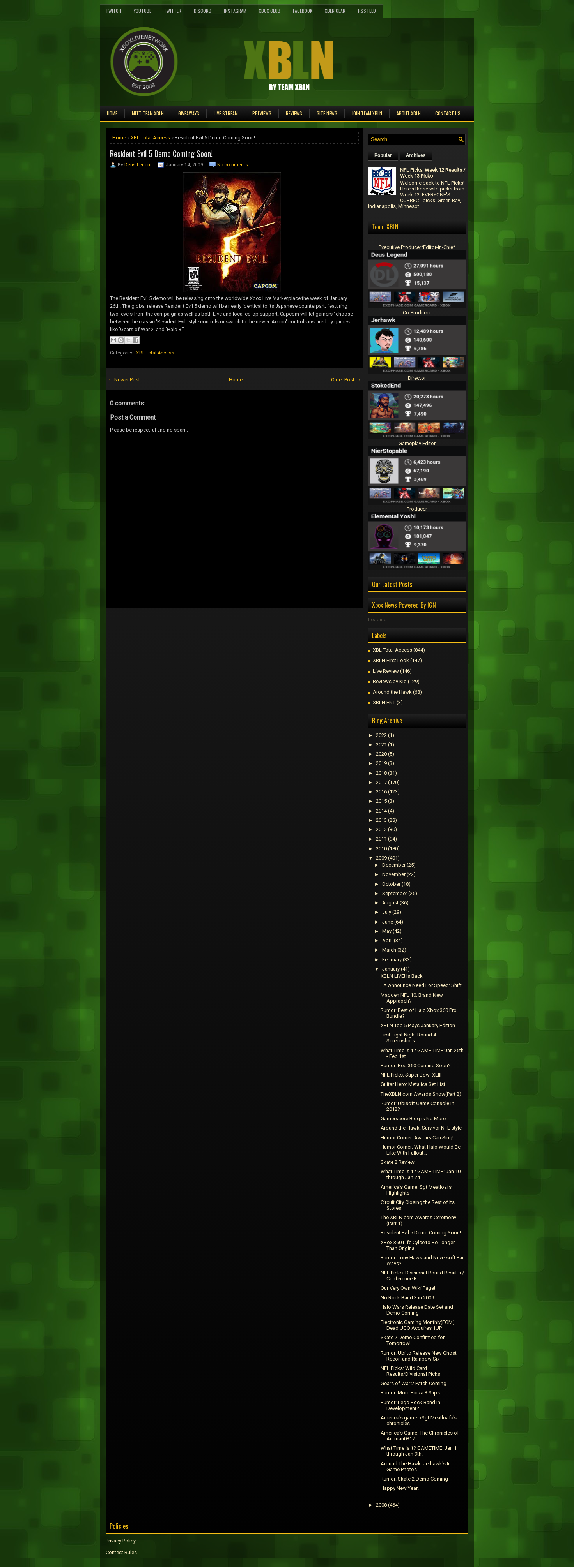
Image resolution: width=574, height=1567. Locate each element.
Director (417, 378)
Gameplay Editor (417, 443)
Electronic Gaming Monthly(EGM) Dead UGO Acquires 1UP (418, 1325)
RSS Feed (367, 10)
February (392, 959)
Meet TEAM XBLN (148, 113)
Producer (417, 509)
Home (112, 113)
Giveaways (188, 113)
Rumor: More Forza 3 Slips (410, 1393)
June (387, 922)
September (394, 893)
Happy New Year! (400, 1488)
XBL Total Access (150, 138)
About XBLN (409, 113)
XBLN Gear (335, 10)
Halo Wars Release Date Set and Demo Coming (417, 1310)
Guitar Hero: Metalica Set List (413, 1084)
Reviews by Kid (390, 681)
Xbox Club (269, 10)
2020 (381, 754)
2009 (381, 858)
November (394, 874)
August (390, 903)
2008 (381, 1505)
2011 (381, 839)
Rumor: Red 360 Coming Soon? (416, 1065)
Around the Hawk (392, 692)
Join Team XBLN (367, 113)
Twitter (172, 10)
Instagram (235, 10)
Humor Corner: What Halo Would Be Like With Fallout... (421, 1150)
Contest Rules (121, 1552)
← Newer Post (124, 379)
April (387, 940)
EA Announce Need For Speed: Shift (421, 985)
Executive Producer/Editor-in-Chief (417, 247)
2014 (381, 811)
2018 (381, 773)
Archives (416, 155)
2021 (381, 744)
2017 (381, 782)
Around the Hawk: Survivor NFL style (421, 1128)
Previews (261, 113)
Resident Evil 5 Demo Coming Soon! (161, 153)
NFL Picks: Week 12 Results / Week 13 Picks (432, 173)
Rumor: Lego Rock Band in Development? (410, 1405)
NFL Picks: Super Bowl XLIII (411, 1075)
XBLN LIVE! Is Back (402, 976)
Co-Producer (417, 313)
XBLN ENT (384, 702)
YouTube (142, 10)
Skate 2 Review (398, 1162)
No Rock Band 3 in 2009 (407, 1298)
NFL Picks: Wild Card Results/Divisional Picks (410, 1371)
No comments (232, 164)
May (387, 931)
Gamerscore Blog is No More (413, 1118)
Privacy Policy (121, 1541)
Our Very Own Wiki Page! (408, 1288)
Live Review (386, 671)
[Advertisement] (197, 625)
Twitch (113, 10)
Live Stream (226, 113)
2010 (381, 848)
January (391, 969)
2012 (381, 829)
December (394, 865)
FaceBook (302, 10)
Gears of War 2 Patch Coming (413, 1383)
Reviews (294, 113)
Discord (202, 10)
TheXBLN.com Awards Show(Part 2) (421, 1094)
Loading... (379, 619)
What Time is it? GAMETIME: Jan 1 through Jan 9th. (419, 1451)
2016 (381, 792)
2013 (381, 820)
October (391, 884)
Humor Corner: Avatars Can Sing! (417, 1137)
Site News (327, 113)
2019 (381, 763)
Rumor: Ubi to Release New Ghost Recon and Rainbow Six (419, 1356)
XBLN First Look (391, 660)
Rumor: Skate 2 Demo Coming (414, 1479)
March (389, 950)
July (386, 912)
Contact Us (448, 113)
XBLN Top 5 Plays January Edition (418, 1025)
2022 (381, 735)
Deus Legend (138, 164)
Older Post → (346, 379)
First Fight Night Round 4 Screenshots (408, 1037)
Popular (383, 155)
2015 (381, 801)
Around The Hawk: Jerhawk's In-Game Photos (416, 1466)
